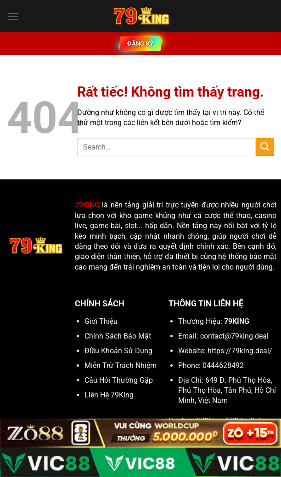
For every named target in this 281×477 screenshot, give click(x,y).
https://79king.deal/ (240, 350)
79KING (87, 205)
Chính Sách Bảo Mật (117, 336)
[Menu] (13, 16)
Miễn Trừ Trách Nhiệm (120, 365)
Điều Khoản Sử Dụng (118, 350)
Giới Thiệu (101, 321)
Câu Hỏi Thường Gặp (118, 380)
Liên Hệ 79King (109, 395)
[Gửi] (265, 147)
